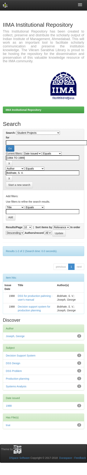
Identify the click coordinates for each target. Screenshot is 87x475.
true (8, 425)
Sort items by (43, 227)
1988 (9, 405)
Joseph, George (15, 336)
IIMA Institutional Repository (23, 109)
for (7, 137)
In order (75, 227)
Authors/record (34, 232)
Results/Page (14, 227)
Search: (10, 132)
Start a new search (19, 184)
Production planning (17, 378)
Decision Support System (20, 355)
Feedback (80, 457)
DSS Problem (14, 370)
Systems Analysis (16, 386)
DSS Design (13, 363)
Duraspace (65, 457)
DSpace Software (19, 457)
